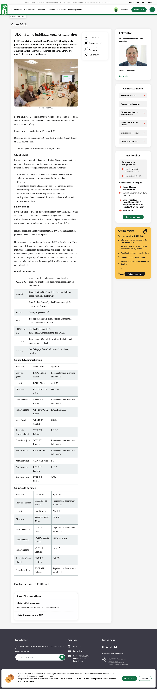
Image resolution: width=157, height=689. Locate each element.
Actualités (61, 9)
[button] (152, 9)
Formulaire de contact (131, 104)
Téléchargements (75, 9)
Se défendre (41, 9)
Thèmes (52, 9)
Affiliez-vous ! (139, 9)
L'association (16, 9)
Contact (91, 678)
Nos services (29, 9)
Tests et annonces (129, 141)
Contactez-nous (133, 217)
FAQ (83, 678)
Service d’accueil (128, 95)
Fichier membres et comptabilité (130, 113)
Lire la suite (124, 76)
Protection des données (71, 678)
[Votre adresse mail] (37, 657)
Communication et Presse (129, 123)
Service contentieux (130, 133)
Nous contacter (136, 2)
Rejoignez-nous (135, 274)
